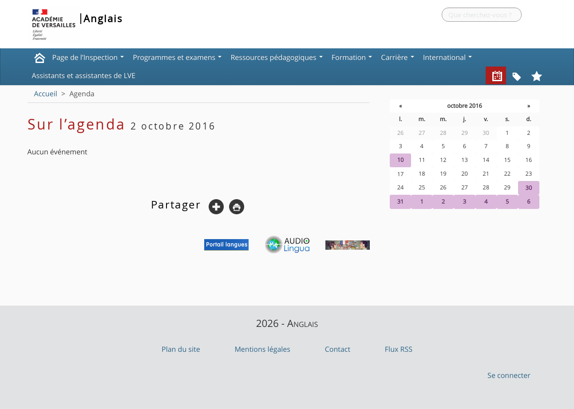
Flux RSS (398, 349)
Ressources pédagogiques (276, 57)
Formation (352, 57)
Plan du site (181, 349)
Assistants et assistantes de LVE (84, 75)
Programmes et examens (177, 57)
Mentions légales (262, 349)
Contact (337, 349)
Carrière (397, 57)
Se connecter (508, 375)
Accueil (45, 93)
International (447, 57)
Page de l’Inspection (88, 57)
